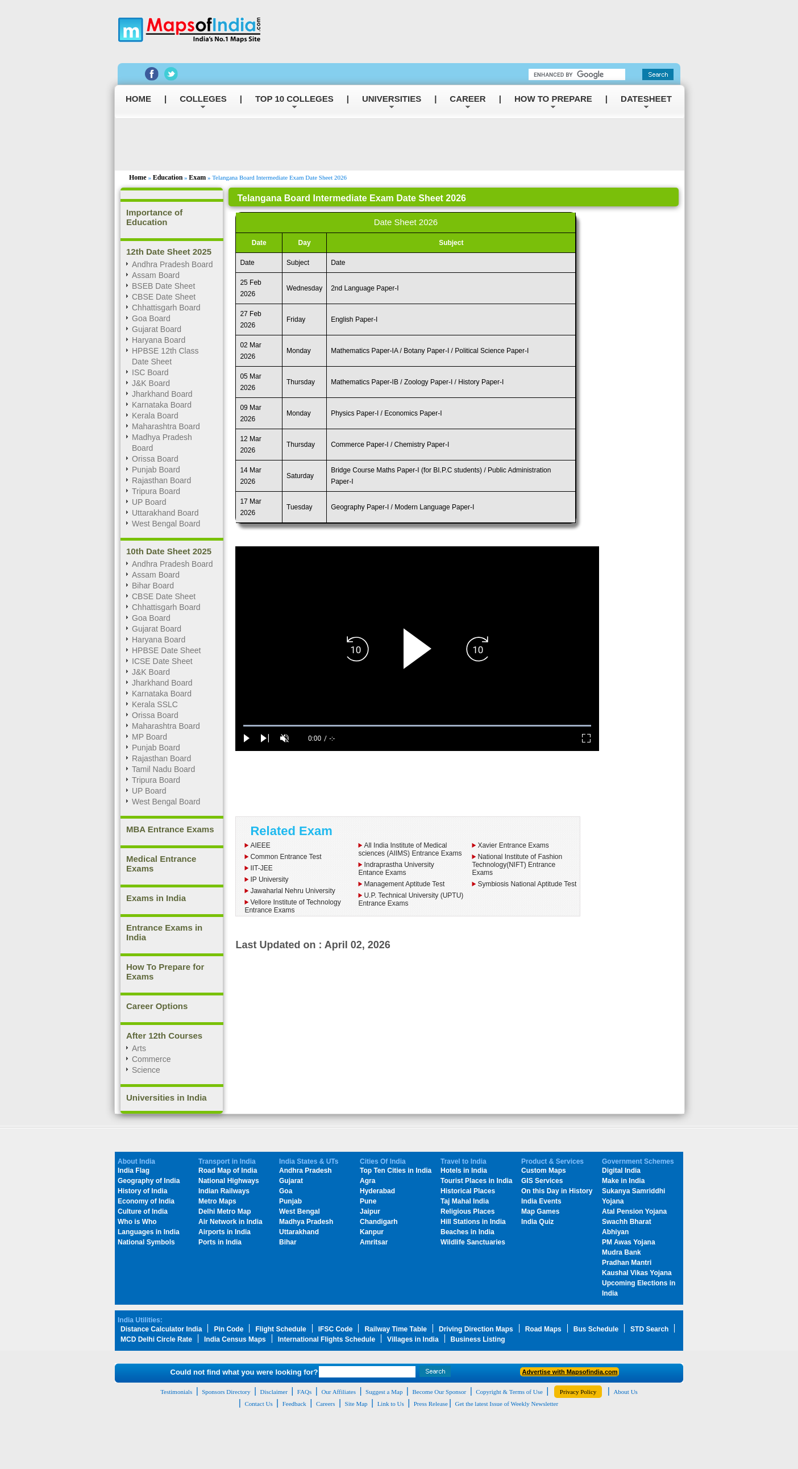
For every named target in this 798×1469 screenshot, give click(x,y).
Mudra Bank (621, 1252)
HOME (138, 98)
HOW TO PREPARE (553, 98)
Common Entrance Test (285, 857)
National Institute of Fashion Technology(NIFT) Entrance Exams (517, 865)
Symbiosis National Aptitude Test (526, 884)
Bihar (288, 1242)
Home (138, 177)
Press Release (431, 1403)
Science (146, 1069)
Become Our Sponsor (439, 1391)
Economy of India (146, 1201)
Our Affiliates (338, 1391)
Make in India (623, 1181)
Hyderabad (377, 1191)
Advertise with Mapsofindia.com (569, 1371)
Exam (197, 177)
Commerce (151, 1059)
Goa (285, 1191)
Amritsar (374, 1242)
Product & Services (552, 1161)
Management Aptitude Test (404, 884)
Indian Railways (224, 1191)
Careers (325, 1403)
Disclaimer (274, 1391)
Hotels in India (463, 1171)
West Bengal (299, 1211)
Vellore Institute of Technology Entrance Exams (292, 906)
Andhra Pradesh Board (172, 264)
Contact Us (258, 1403)
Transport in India (227, 1161)
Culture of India (143, 1211)
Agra (367, 1181)
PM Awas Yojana (628, 1242)
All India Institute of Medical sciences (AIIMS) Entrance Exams (410, 849)
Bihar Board (153, 585)
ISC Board (150, 372)
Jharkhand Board (162, 394)
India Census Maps (235, 1339)
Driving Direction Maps (476, 1329)
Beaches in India (467, 1232)
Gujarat (291, 1181)
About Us (625, 1391)
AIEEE (260, 845)
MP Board (149, 736)
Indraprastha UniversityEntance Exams (396, 869)
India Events (541, 1201)
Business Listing (478, 1339)
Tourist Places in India (476, 1181)
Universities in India (166, 1097)
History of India (142, 1191)
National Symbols (146, 1242)
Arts (139, 1048)
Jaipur (370, 1211)
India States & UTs (308, 1161)
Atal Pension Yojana (634, 1211)
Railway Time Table (395, 1329)
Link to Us (390, 1403)
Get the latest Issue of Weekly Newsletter (507, 1403)
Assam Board (156, 275)
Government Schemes (638, 1161)
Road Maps (543, 1329)
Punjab (290, 1201)
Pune (368, 1201)
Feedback (294, 1403)
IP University (269, 879)
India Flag (133, 1171)
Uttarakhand (299, 1232)
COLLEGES (203, 98)
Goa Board (151, 318)
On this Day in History (556, 1191)
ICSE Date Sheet (162, 661)
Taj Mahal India (464, 1201)
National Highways (228, 1181)
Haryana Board (158, 340)
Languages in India (149, 1232)
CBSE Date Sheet (164, 296)
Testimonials (176, 1391)
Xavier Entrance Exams (512, 845)
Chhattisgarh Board (166, 307)
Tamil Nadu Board (163, 769)
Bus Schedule (595, 1329)
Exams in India (156, 898)
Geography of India (149, 1181)
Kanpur (372, 1232)
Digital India (621, 1171)
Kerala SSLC (155, 704)
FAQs (304, 1391)
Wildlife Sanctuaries (472, 1242)
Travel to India (463, 1161)
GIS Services (542, 1181)
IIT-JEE (261, 868)
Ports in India (220, 1242)
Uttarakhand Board (165, 512)
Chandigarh (379, 1222)
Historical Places (467, 1191)
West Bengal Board (166, 523)
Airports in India (224, 1232)
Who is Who (137, 1222)
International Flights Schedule (326, 1339)
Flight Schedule (280, 1329)
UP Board (149, 502)
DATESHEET (646, 98)
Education (168, 177)
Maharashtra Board (166, 426)
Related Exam (291, 831)
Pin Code (228, 1329)
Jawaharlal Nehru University (292, 891)
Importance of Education (154, 217)
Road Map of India (227, 1171)
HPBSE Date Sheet (166, 650)
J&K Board (151, 383)
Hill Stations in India (473, 1222)
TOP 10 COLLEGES (294, 98)
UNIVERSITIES (391, 98)
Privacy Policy (578, 1391)
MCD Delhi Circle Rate (156, 1339)
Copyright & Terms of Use (509, 1391)
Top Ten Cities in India (395, 1171)
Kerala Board (155, 415)
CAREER (467, 98)
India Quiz (537, 1222)
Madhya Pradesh (306, 1222)
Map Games (540, 1211)
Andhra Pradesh (305, 1171)
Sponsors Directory (226, 1391)
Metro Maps (217, 1201)
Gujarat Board (156, 329)
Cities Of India (383, 1161)
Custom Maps (543, 1171)
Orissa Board (155, 458)
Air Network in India (230, 1222)
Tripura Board (156, 491)
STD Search (649, 1329)
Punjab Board (156, 469)
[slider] (417, 726)
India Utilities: (140, 1320)
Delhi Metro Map (224, 1211)
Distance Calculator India (161, 1329)
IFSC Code (335, 1329)
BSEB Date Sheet (163, 286)
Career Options (157, 1006)
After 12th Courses (164, 1035)
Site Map (356, 1403)
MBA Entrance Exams (170, 829)
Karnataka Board (162, 404)
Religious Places (467, 1211)
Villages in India (412, 1339)
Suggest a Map (383, 1391)
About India (136, 1161)
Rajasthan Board (161, 480)
